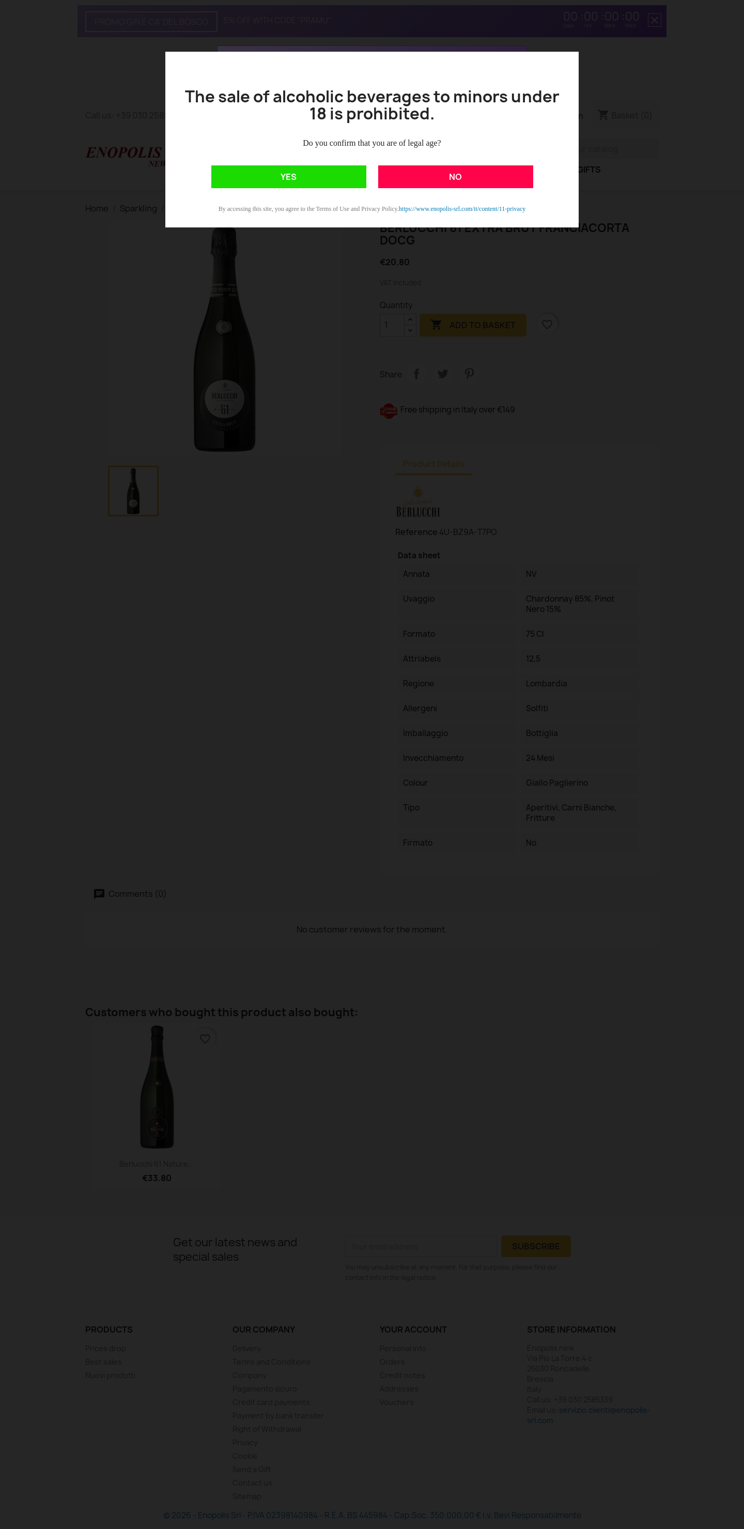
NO (455, 176)
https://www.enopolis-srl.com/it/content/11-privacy (462, 208)
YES (289, 176)
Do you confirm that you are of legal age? (372, 143)
